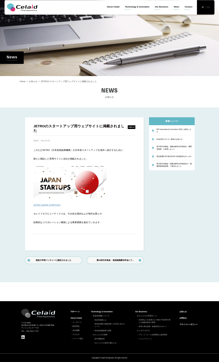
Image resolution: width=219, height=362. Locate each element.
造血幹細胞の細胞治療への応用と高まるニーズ (110, 325)
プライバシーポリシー (188, 324)
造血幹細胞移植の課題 (103, 330)
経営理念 (76, 326)
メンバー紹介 (77, 339)
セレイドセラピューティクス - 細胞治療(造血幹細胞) (23, 13)
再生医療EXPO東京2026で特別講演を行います (174, 156)
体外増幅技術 (100, 339)
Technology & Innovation (137, 12)
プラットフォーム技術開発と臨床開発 (153, 335)
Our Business (161, 12)
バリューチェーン (145, 339)
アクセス (76, 334)
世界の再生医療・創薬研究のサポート (153, 326)
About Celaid (113, 12)
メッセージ (77, 322)
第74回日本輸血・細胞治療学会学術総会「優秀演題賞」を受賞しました (174, 148)
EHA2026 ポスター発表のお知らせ (169, 139)
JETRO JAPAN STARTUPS (46, 205)
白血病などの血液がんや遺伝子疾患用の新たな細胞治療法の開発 (154, 321)
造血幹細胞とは (100, 320)
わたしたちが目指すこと (147, 316)
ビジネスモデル (143, 330)
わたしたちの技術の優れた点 (105, 343)
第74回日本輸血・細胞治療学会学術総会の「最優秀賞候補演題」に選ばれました (174, 165)
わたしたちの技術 (100, 335)
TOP (75, 312)
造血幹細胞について (101, 316)
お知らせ (132, 127)
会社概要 (76, 330)
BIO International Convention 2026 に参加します (173, 130)
